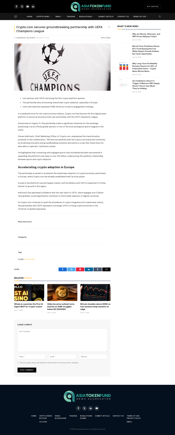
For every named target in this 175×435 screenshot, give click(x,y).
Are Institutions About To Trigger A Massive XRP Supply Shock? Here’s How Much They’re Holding (146, 85)
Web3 (58, 16)
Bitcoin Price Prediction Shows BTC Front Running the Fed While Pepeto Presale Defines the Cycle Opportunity (146, 50)
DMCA (129, 422)
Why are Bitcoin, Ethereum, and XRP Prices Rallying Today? (146, 35)
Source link (29, 259)
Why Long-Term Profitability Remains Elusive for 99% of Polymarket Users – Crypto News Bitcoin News (144, 67)
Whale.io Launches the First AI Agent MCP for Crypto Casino (28, 305)
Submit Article (106, 16)
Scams (83, 418)
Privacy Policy (134, 418)
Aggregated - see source (25, 38)
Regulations (85, 16)
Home (29, 16)
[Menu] (15, 16)
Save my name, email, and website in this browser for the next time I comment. (49, 363)
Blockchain (60, 418)
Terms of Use (139, 16)
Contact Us (123, 16)
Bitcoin (43, 418)
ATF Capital (153, 6)
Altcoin (43, 422)
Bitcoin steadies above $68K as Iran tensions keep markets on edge (95, 306)
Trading (71, 16)
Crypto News (42, 16)
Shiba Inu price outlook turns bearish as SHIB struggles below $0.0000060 (60, 306)
